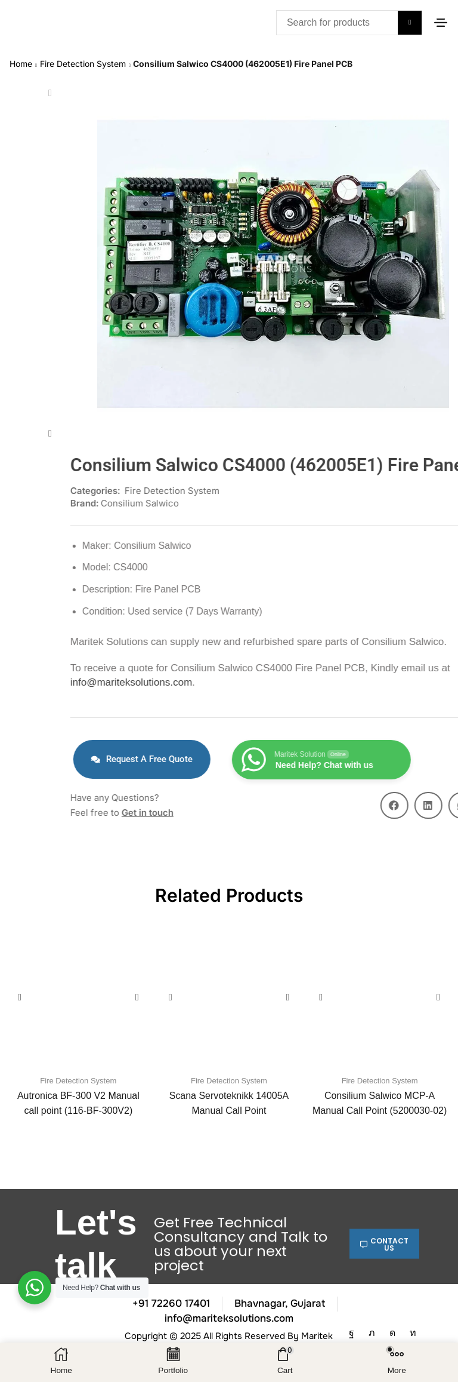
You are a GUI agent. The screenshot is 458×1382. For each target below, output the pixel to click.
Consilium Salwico (401, 503)
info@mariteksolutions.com (392, 682)
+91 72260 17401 (171, 1303)
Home (21, 62)
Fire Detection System (83, 62)
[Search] (410, 23)
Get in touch (409, 812)
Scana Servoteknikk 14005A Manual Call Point (229, 1103)
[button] (440, 23)
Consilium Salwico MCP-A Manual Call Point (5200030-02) (379, 1103)
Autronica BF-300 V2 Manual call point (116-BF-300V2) (78, 1103)
